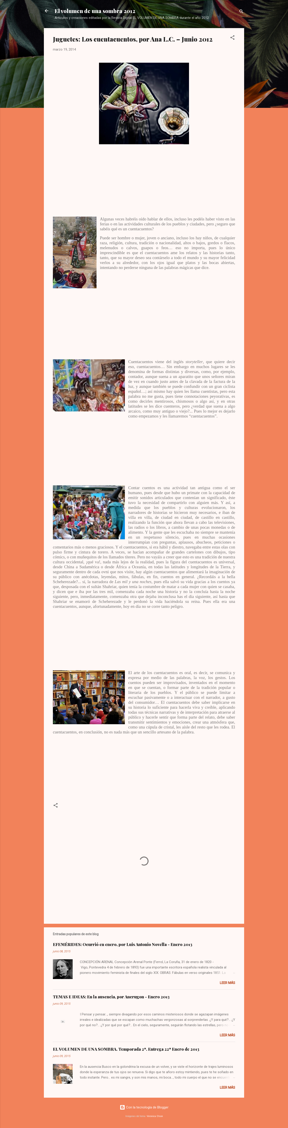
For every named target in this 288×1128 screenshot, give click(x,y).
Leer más (227, 983)
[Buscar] (241, 12)
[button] (232, 38)
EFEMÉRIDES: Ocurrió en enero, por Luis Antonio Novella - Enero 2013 (122, 944)
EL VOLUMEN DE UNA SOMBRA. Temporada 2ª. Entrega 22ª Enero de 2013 (126, 1049)
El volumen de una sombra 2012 (95, 10)
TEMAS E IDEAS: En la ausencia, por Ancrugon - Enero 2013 (111, 996)
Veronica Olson (155, 1116)
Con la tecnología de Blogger (144, 1107)
